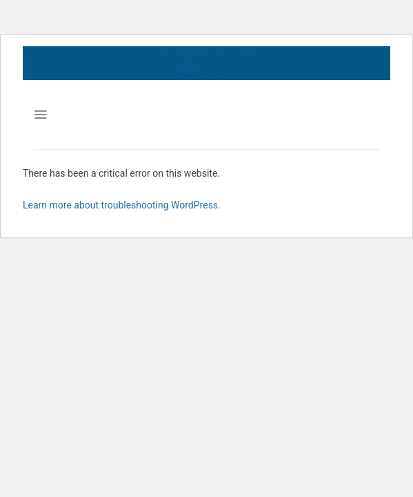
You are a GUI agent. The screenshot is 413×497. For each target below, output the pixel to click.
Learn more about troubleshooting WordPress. (122, 205)
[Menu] (40, 114)
